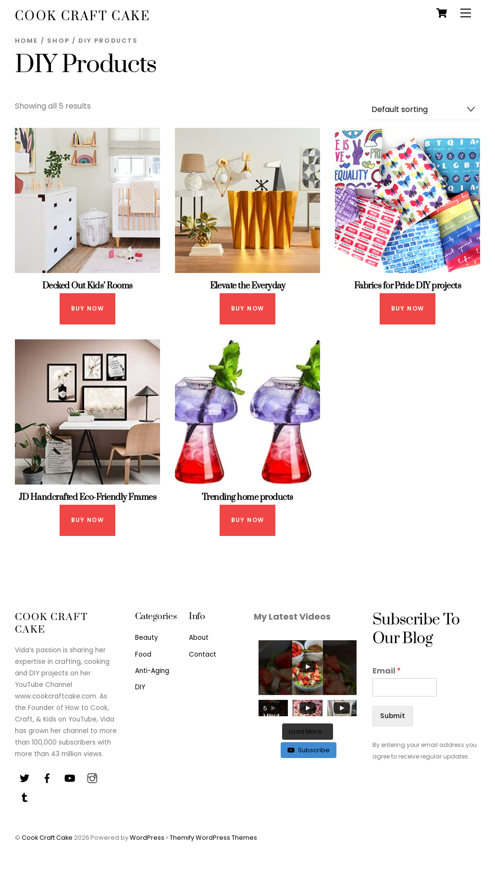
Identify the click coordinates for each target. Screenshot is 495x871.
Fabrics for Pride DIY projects (407, 285)
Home (26, 41)
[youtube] (69, 777)
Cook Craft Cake (47, 837)
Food (143, 654)
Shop (58, 41)
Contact (202, 654)
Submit (392, 716)
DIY (140, 687)
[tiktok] (24, 796)
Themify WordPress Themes (213, 837)
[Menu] (465, 13)
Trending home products (247, 497)
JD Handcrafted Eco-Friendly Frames (88, 497)
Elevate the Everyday (247, 285)
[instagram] (92, 777)
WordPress (147, 837)
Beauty (146, 637)
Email (386, 671)
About (199, 637)
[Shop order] (424, 110)
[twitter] (24, 777)
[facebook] (47, 777)
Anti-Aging (152, 670)
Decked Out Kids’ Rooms (87, 285)
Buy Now (87, 308)
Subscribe (308, 750)
